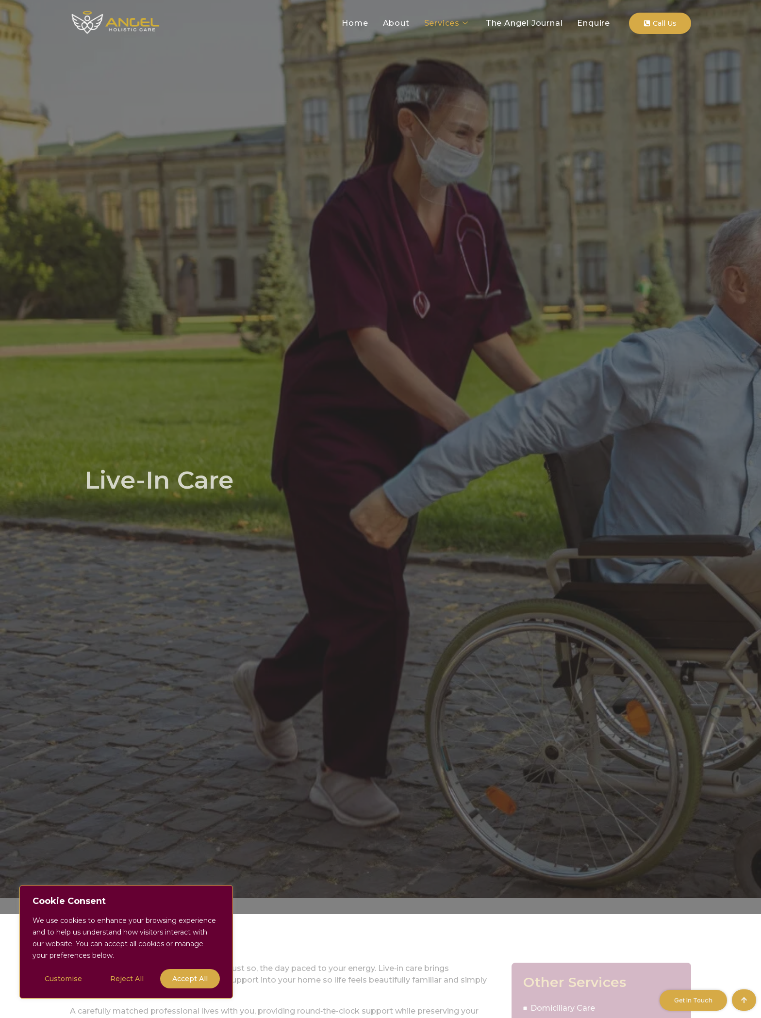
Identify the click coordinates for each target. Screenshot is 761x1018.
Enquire (593, 23)
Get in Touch (693, 1000)
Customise (63, 978)
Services (446, 23)
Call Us (660, 23)
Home (355, 23)
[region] (126, 942)
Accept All (190, 978)
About (396, 23)
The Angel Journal (524, 23)
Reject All (127, 978)
